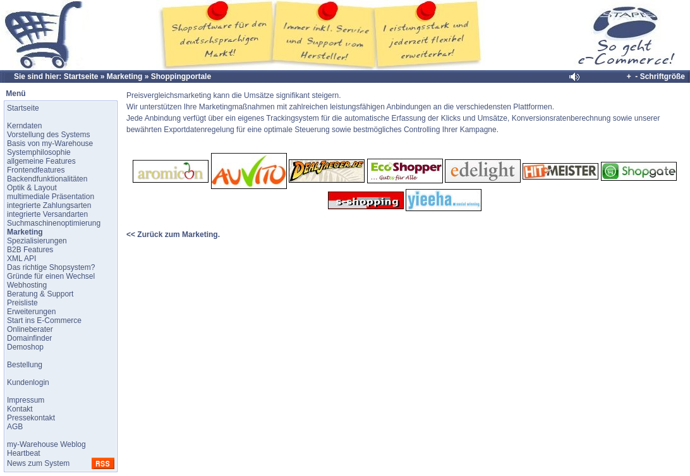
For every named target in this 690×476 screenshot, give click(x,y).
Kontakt (20, 409)
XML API (21, 258)
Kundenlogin (28, 382)
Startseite (81, 76)
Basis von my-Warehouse (50, 143)
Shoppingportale (181, 76)
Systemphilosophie (39, 152)
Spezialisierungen (37, 240)
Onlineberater (30, 329)
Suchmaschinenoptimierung (53, 223)
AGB (15, 426)
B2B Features (30, 249)
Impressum (25, 400)
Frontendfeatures (35, 170)
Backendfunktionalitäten (47, 178)
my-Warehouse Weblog (46, 444)
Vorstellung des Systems (48, 134)
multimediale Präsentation (50, 196)
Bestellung (24, 364)
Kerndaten (24, 125)
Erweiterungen (31, 311)
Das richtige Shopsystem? (51, 267)
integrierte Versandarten (47, 214)
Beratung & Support (40, 294)
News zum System (38, 463)
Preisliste (22, 302)
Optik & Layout (32, 187)
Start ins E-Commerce (44, 320)
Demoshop (25, 347)
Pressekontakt (31, 417)
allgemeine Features (41, 161)
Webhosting (27, 285)
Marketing (125, 76)
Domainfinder (29, 338)
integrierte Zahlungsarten (49, 205)
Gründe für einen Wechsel (51, 276)
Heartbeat (23, 453)
